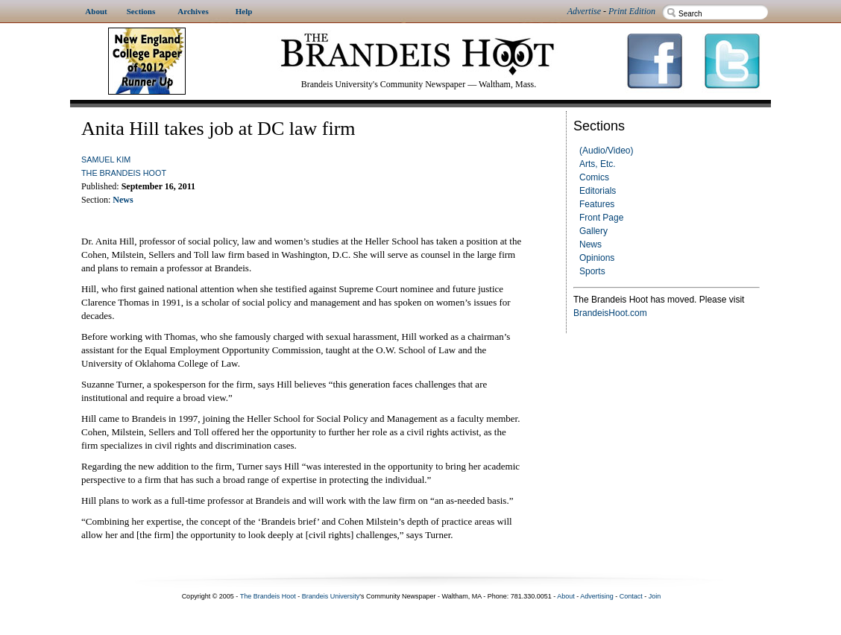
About (566, 596)
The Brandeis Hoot (123, 172)
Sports (592, 271)
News (590, 244)
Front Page (601, 217)
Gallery (593, 231)
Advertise (584, 11)
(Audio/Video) (606, 150)
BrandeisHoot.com (610, 313)
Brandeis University (331, 596)
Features (596, 204)
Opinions (596, 258)
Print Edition (631, 11)
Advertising (597, 596)
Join (655, 596)
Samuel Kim (105, 159)
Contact (631, 596)
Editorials (597, 191)
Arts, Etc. (597, 164)
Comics (594, 177)
